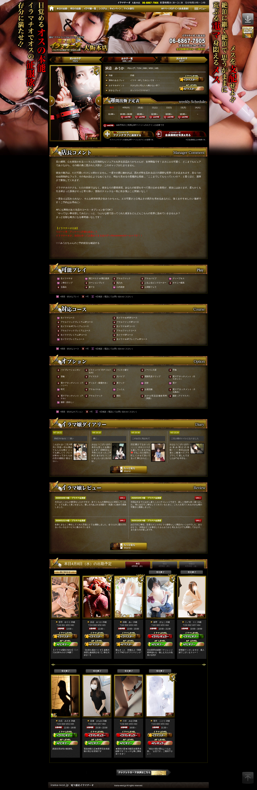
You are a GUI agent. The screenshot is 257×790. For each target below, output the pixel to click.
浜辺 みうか (96, 622)
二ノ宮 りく (191, 622)
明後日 (191, 565)
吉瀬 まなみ (96, 721)
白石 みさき (64, 721)
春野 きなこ (159, 622)
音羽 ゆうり (64, 622)
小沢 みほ (128, 721)
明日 (165, 565)
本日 (138, 565)
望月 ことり (159, 721)
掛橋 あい (128, 622)
